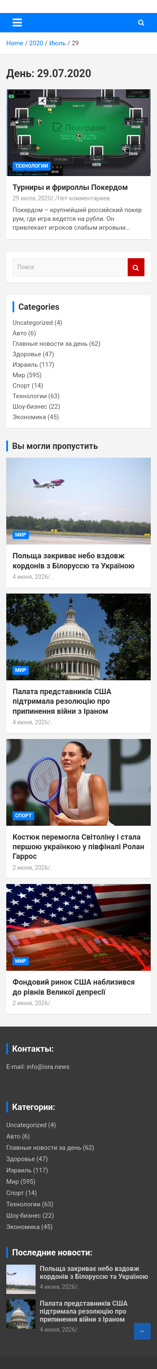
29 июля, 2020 (32, 198)
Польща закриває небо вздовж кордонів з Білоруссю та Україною (94, 1273)
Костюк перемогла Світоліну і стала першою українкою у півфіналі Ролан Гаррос (78, 846)
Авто (20, 333)
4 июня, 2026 (30, 576)
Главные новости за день (50, 343)
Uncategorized (33, 323)
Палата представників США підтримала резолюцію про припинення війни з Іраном (62, 701)
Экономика (29, 417)
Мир (19, 375)
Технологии (31, 166)
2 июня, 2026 (30, 867)
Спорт (21, 385)
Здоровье (27, 354)
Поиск (136, 267)
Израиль (25, 364)
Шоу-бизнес (30, 406)
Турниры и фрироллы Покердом (70, 187)
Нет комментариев (83, 198)
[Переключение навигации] (17, 22)
